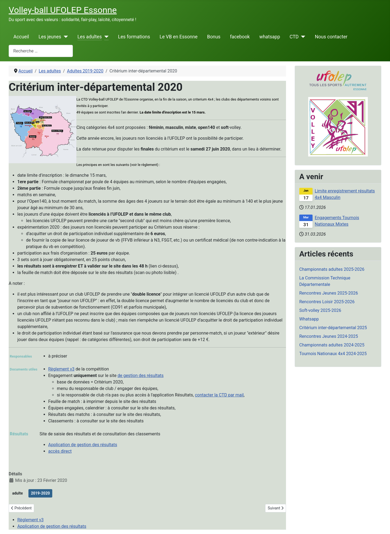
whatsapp (269, 36)
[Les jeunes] (64, 36)
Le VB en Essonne (178, 36)
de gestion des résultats (141, 375)
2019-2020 (40, 493)
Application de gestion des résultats (82, 444)
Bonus (213, 36)
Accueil (21, 36)
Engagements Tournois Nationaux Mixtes (337, 221)
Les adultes (89, 36)
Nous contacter (331, 36)
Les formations (134, 36)
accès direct (60, 451)
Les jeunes (49, 36)
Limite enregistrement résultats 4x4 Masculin (345, 194)
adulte (17, 493)
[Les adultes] (105, 36)
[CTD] (302, 36)
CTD (294, 36)
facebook (240, 36)
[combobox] (41, 51)
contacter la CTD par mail (219, 395)
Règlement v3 (61, 369)
